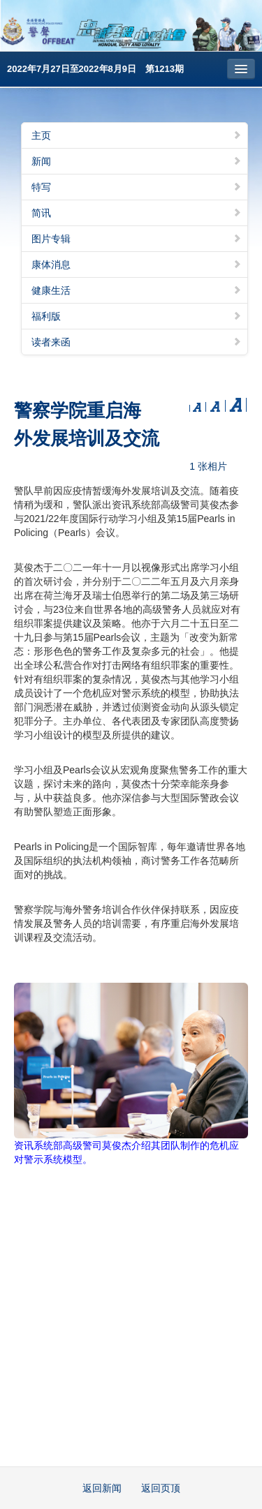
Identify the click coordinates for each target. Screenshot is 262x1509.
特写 (136, 187)
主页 (136, 135)
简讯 (136, 212)
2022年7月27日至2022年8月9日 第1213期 (95, 69)
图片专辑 (136, 238)
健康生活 (136, 290)
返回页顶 (160, 1488)
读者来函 (136, 342)
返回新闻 (102, 1488)
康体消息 (136, 264)
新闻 (136, 161)
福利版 (136, 316)
